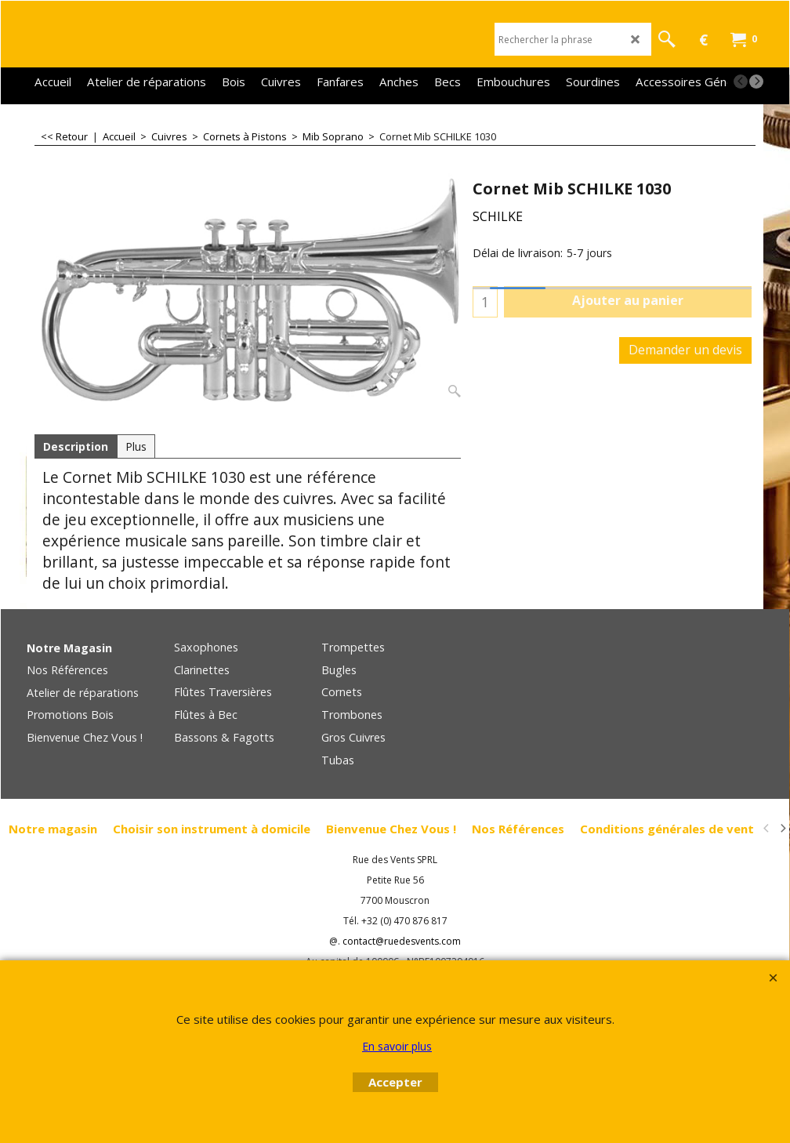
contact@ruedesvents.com (401, 941)
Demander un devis (685, 349)
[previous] (741, 81)
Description (75, 446)
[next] (756, 81)
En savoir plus (397, 1046)
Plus (136, 446)
